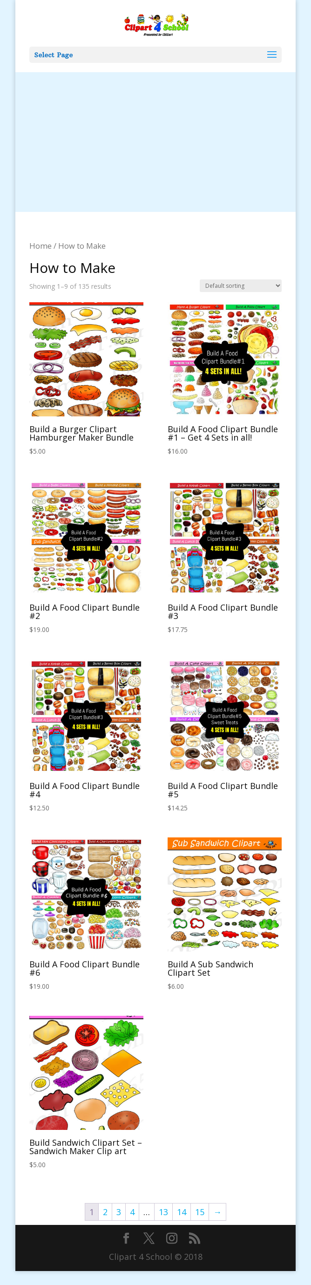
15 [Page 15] (199, 1211)
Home (40, 245)
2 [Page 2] (105, 1211)
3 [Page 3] (118, 1211)
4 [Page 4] (132, 1211)
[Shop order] (241, 285)
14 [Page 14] (181, 1211)
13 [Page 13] (163, 1211)
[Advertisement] (156, 142)
